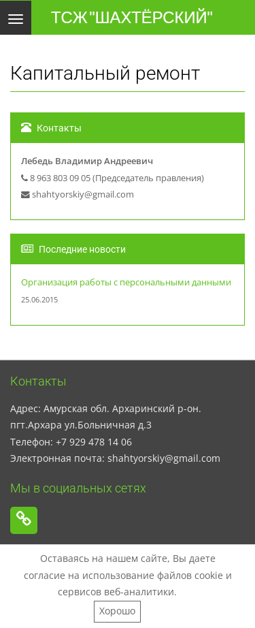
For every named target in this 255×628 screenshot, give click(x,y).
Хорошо (117, 610)
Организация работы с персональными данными (126, 282)
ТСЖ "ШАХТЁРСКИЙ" (132, 17)
